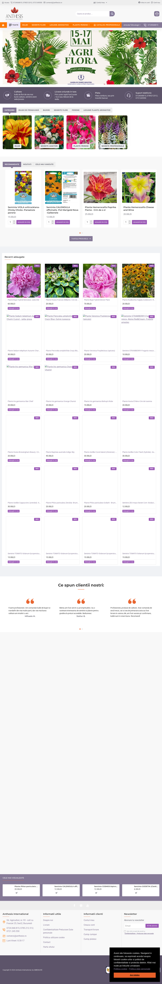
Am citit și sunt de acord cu (139, 932)
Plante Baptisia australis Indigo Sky (60, 420)
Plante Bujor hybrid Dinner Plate (97, 267)
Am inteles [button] (135, 975)
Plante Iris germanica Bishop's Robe (98, 369)
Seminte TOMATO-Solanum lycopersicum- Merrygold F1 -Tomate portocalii (100, 521)
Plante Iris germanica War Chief (20, 369)
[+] (14, 189)
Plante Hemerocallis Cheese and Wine (138, 176)
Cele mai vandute (87, 132)
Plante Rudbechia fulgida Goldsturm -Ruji (138, 267)
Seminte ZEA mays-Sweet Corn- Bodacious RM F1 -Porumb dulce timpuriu (138, 470)
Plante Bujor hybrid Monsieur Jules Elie (23, 267)
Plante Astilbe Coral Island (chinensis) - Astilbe (100, 420)
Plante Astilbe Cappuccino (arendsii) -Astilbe (24, 470)
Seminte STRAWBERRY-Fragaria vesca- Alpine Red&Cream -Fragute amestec (138, 318)
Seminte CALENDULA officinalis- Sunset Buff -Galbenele (66, 886)
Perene (111, 78)
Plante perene (81, 114)
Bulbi (17, 114)
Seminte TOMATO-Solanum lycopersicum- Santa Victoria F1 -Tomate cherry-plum (24, 521)
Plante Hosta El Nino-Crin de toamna (137, 369)
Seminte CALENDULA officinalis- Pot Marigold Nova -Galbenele (62, 178)
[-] (14, 191)
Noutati (53, 132)
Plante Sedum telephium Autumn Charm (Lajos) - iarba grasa (24, 318)
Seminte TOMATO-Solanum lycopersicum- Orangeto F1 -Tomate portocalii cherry (62, 521)
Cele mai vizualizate (13, 878)
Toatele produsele (79, 206)
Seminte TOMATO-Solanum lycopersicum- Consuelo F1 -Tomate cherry (138, 521)
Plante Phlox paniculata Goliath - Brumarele (100, 470)
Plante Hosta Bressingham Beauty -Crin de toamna (24, 420)
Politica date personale (139, 969)
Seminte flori (88, 78)
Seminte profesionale (113, 114)
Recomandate (20, 132)
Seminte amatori (49, 114)
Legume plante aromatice (139, 78)
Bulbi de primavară (40, 78)
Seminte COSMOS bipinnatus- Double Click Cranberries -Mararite (106, 886)
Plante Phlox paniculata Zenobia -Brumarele (62, 470)
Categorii (13, 78)
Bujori (65, 78)
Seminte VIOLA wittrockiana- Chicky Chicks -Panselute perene (24, 178)
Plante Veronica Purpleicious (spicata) (99, 318)
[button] (23, 190)
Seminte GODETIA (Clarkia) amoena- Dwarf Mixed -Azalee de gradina (146, 886)
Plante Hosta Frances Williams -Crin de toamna (62, 267)
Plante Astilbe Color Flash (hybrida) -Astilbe (138, 420)
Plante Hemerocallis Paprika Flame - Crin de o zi (100, 176)
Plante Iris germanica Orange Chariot (61, 369)
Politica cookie (120, 969)
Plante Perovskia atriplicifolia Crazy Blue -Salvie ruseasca (62, 318)
